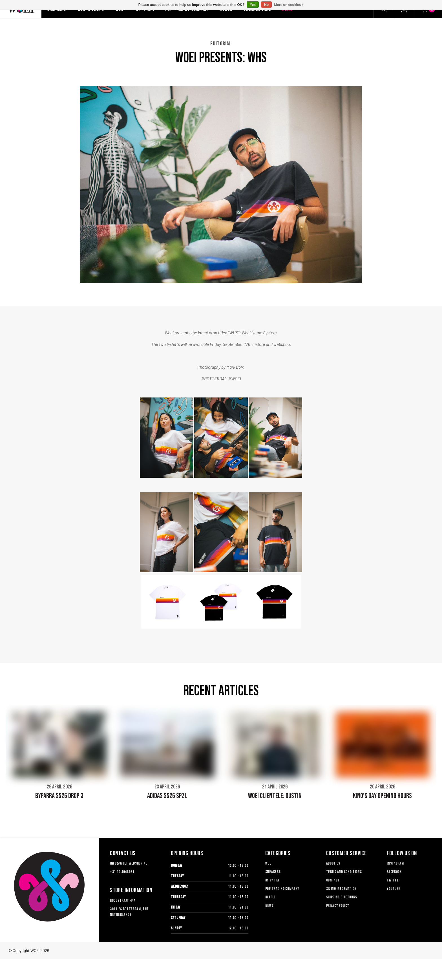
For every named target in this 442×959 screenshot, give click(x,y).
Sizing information (341, 888)
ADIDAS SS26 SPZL (167, 796)
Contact (333, 880)
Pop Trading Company (282, 888)
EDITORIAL (221, 44)
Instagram (395, 863)
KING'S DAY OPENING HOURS (382, 796)
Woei (269, 863)
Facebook (394, 871)
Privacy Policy (337, 905)
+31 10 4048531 (122, 871)
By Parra (272, 880)
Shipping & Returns (341, 897)
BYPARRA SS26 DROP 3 (59, 796)
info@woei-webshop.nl (128, 863)
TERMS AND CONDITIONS (344, 871)
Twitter (394, 880)
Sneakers (273, 871)
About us (333, 863)
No (266, 5)
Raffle (270, 897)
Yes (253, 5)
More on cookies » (289, 5)
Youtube (393, 888)
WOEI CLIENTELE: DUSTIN (275, 796)
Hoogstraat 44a (123, 900)
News (269, 905)
